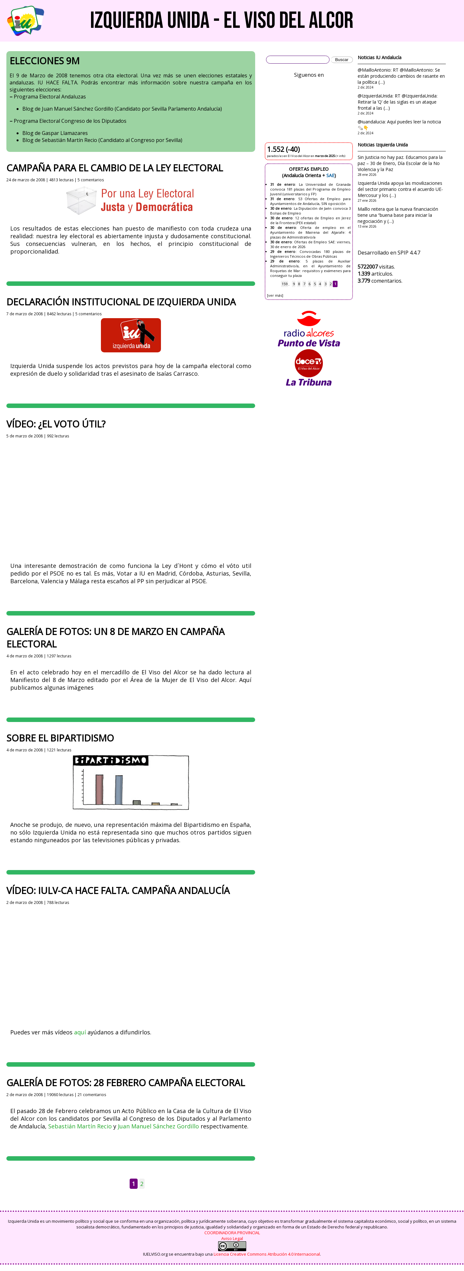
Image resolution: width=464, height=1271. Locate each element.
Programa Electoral (37, 96)
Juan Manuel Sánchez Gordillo (77, 108)
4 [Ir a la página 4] (320, 284)
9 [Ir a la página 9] (294, 284)
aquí (80, 1032)
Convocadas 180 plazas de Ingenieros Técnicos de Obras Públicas (310, 254)
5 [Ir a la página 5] (315, 284)
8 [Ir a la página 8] (299, 284)
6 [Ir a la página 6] (309, 284)
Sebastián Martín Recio (69, 140)
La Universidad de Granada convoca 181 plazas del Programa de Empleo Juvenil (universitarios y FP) (310, 189)
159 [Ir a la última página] (284, 284)
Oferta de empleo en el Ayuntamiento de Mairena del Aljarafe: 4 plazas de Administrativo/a (310, 232)
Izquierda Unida (392, 145)
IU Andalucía (388, 57)
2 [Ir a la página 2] (141, 1184)
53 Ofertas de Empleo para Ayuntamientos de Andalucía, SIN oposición (310, 201)
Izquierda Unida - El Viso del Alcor (222, 21)
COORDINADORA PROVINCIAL (232, 1233)
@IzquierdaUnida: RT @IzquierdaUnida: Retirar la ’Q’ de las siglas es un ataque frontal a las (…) (397, 102)
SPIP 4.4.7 (409, 252)
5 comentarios (91, 180)
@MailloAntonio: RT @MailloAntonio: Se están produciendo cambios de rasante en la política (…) (401, 76)
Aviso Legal (232, 1238)
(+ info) (340, 156)
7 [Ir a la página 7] (304, 284)
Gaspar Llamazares (65, 133)
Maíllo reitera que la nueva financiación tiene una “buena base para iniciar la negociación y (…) (398, 215)
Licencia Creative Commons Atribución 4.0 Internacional (267, 1254)
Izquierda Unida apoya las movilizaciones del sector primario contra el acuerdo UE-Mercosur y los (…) (400, 189)
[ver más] (275, 295)
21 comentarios (92, 1094)
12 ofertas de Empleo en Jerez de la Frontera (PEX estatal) (310, 220)
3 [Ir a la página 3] (325, 284)
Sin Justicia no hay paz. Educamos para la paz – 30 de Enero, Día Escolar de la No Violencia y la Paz (400, 163)
